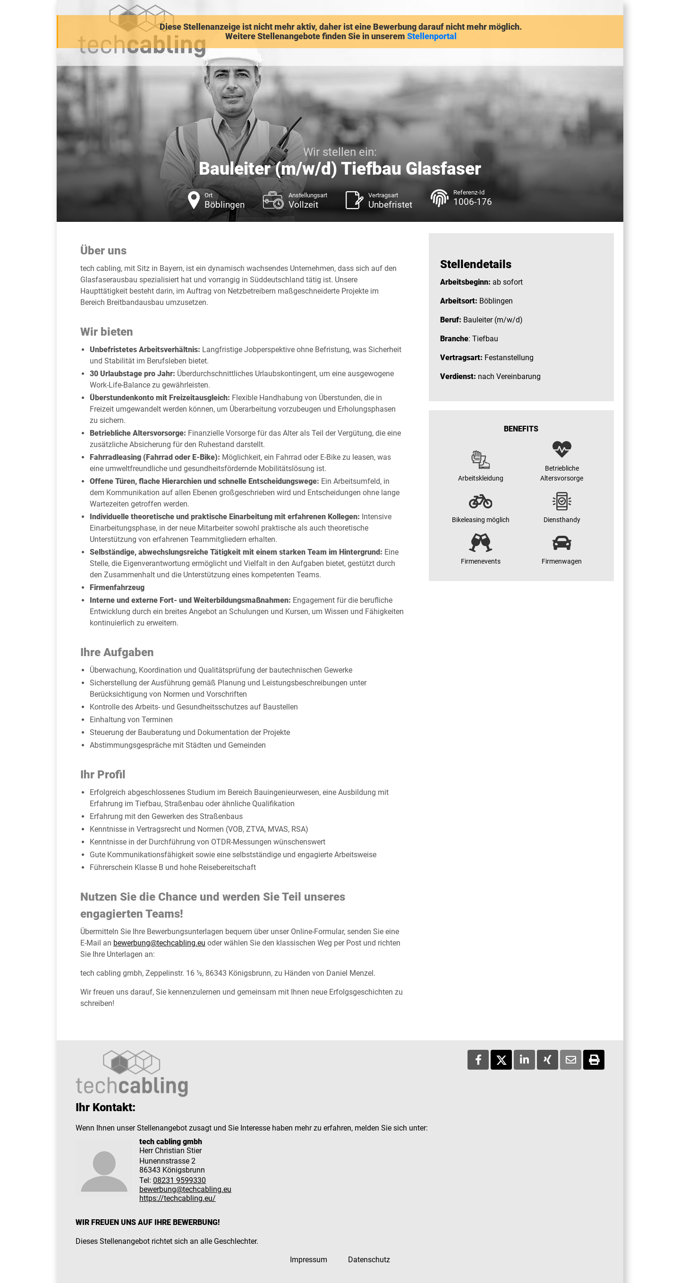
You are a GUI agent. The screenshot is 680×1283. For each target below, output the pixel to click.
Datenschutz (369, 1259)
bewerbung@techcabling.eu (159, 942)
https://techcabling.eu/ (177, 1198)
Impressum (308, 1259)
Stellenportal (432, 36)
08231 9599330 (179, 1180)
